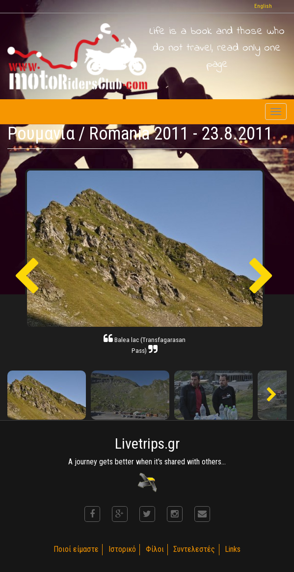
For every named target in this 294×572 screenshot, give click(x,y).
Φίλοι (155, 549)
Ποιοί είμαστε (75, 549)
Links (234, 549)
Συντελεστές (195, 549)
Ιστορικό (121, 549)
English (263, 6)
